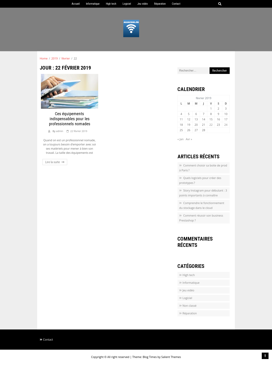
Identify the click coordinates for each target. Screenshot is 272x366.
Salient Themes (171, 357)
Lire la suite (52, 162)
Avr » (189, 139)
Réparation (160, 3)
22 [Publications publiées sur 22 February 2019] (210, 125)
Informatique (93, 3)
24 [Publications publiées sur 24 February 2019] (225, 125)
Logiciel (126, 3)
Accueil (76, 3)
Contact (176, 3)
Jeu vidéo (142, 3)
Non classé (189, 306)
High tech (111, 3)
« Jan (180, 139)
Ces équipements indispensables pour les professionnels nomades (69, 118)
